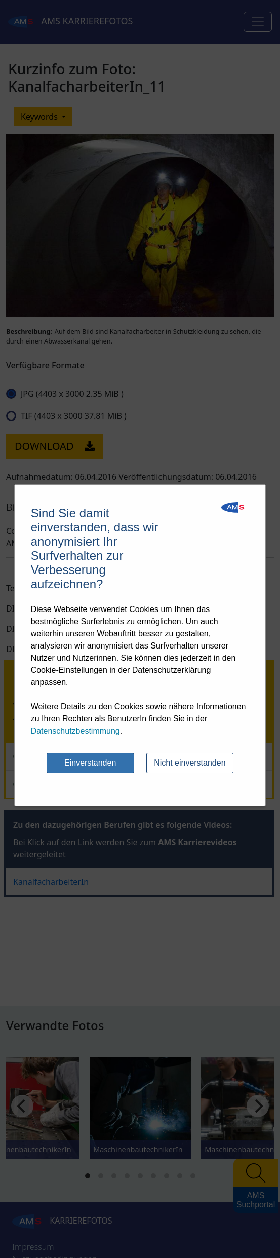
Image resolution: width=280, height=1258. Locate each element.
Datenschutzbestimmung (75, 731)
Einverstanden (90, 762)
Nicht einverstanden (189, 762)
